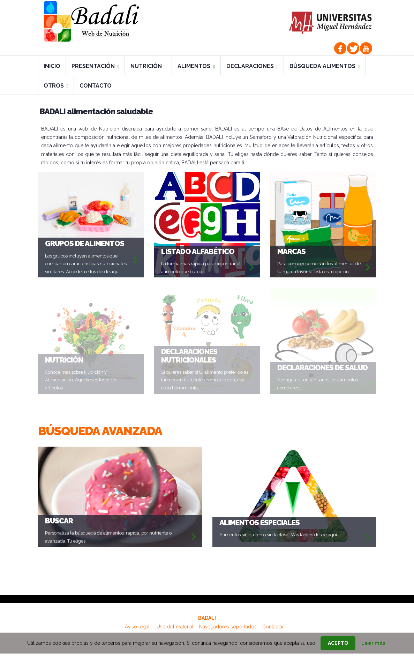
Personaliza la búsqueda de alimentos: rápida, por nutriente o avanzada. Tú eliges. (108, 537)
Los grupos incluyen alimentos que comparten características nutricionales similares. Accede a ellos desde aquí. (86, 263)
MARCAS (291, 251)
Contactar (273, 626)
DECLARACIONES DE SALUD (322, 367)
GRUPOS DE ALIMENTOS (84, 243)
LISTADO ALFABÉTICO (197, 251)
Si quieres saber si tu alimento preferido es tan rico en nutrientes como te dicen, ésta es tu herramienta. (204, 380)
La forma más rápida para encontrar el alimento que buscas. (201, 267)
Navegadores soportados (228, 626)
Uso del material (175, 626)
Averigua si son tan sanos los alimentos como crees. (317, 383)
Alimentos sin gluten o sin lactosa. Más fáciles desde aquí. (278, 534)
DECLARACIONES (252, 66)
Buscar (59, 520)
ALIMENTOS (196, 66)
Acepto (338, 643)
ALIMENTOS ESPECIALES (259, 522)
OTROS (56, 85)
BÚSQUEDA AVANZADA (100, 431)
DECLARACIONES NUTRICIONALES (189, 355)
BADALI (207, 618)
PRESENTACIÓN (95, 66)
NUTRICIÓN (148, 66)
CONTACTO (96, 85)
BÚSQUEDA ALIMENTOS (324, 66)
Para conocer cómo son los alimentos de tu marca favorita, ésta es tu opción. (319, 267)
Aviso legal (137, 626)
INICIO (52, 66)
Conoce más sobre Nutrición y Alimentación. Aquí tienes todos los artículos (81, 380)
